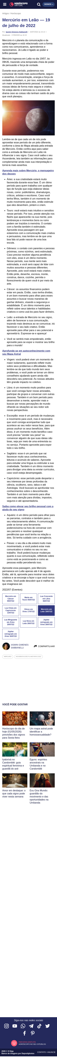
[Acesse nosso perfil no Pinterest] (32, 1033)
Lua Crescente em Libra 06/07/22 (46, 598)
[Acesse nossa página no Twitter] (47, 1026)
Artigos (5, 13)
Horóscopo (16, 13)
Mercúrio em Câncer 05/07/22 (10, 598)
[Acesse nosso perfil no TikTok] (39, 1026)
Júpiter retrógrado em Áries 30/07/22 (10, 633)
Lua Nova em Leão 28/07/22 (28, 622)
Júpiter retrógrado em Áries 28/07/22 (46, 622)
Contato (41, 1052)
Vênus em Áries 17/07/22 (28, 610)
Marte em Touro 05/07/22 (28, 598)
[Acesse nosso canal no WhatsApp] (23, 1026)
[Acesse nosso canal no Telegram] (31, 1026)
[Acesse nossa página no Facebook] (24, 1033)
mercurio (7, 656)
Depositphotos (28, 1053)
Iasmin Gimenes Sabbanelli (16, 32)
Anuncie (51, 1052)
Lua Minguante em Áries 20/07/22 (10, 622)
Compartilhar (44, 646)
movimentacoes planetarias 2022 (28, 656)
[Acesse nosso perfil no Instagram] (6, 1026)
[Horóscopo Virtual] (16, 4)
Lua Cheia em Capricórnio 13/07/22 (11, 610)
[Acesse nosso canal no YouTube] (14, 1026)
